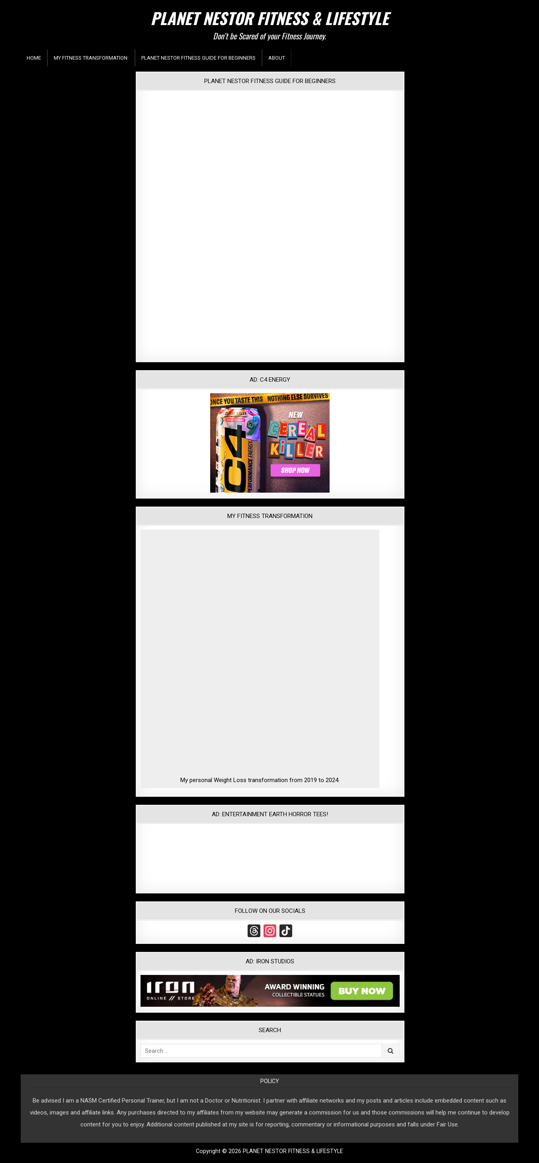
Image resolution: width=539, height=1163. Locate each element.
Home (34, 58)
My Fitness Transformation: (91, 58)
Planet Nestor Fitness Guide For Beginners (198, 58)
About (276, 58)
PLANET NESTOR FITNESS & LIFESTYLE (269, 18)
